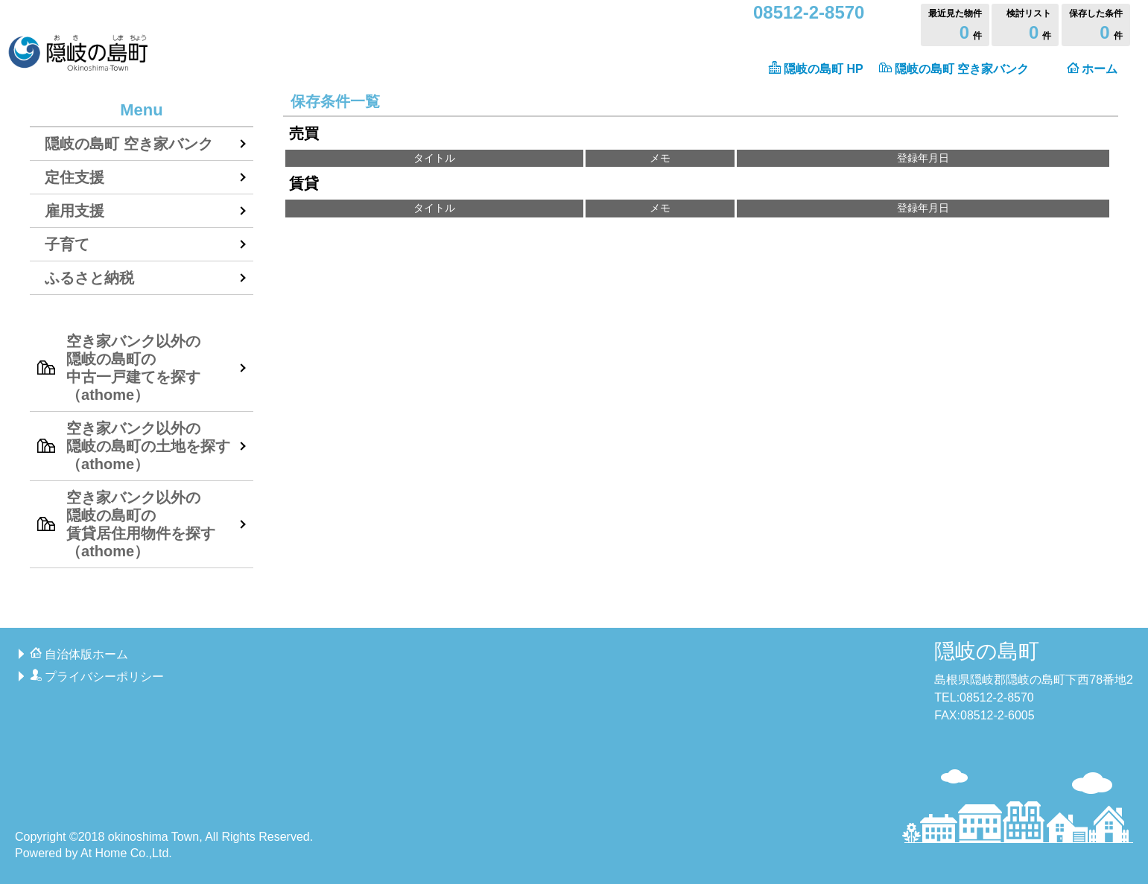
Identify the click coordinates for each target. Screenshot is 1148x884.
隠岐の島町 (986, 651)
